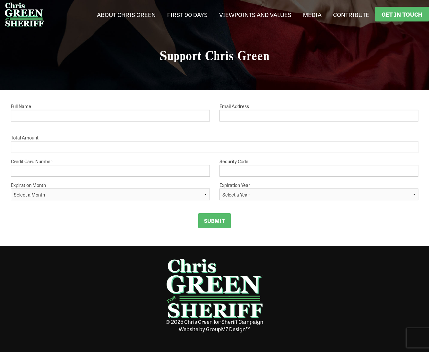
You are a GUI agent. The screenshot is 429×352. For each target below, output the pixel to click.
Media (312, 14)
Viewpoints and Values (255, 14)
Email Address (318, 112)
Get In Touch (402, 14)
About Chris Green (126, 14)
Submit (214, 220)
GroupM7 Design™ (228, 329)
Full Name (110, 112)
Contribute (351, 14)
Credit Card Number (110, 167)
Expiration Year (234, 185)
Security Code (318, 167)
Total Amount (214, 143)
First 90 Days (187, 14)
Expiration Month (28, 185)
